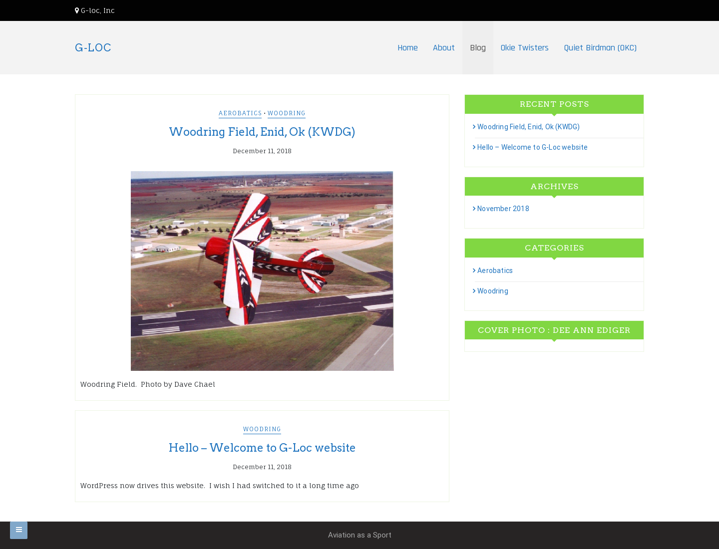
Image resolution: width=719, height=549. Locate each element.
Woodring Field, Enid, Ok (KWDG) (262, 131)
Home (407, 47)
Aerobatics (240, 113)
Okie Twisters (525, 47)
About (444, 47)
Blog (478, 47)
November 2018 (503, 209)
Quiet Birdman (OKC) (600, 47)
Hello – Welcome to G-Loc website (262, 447)
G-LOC (93, 48)
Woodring (287, 113)
